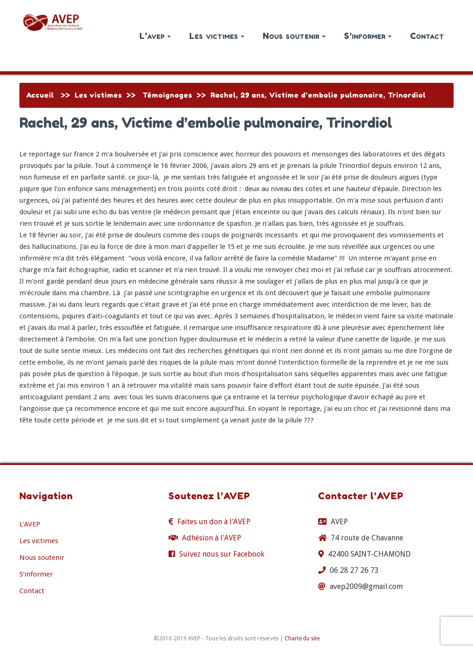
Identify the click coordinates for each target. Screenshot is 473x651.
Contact (427, 36)
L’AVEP (29, 524)
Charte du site (302, 638)
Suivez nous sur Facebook (221, 554)
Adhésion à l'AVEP (211, 537)
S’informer (368, 36)
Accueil (40, 95)
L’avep (155, 36)
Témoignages (167, 95)
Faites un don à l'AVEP (213, 521)
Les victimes (216, 36)
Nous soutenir (294, 36)
